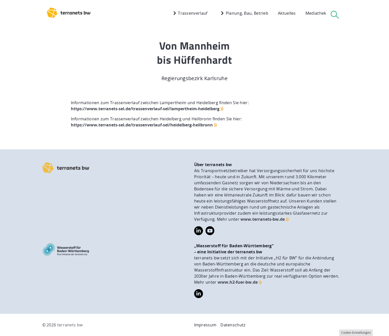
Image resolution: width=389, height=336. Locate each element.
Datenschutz (232, 325)
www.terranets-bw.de (262, 219)
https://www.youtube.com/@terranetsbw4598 (210, 229)
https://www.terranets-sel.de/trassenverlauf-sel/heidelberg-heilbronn (142, 125)
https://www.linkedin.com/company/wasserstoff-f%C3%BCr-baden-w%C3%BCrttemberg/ (198, 293)
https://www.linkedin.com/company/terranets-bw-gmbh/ (198, 231)
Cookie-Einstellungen (356, 332)
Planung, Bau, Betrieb (243, 13)
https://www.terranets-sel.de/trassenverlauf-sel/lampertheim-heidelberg (145, 108)
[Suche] (335, 14)
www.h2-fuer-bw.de (238, 282)
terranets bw (70, 325)
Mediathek (315, 13)
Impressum (205, 325)
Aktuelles (287, 13)
